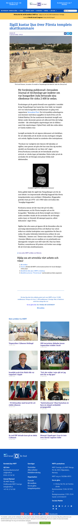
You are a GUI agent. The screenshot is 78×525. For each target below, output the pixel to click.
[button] (65, 33)
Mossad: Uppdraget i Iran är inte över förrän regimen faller (53, 437)
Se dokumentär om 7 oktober (64, 3)
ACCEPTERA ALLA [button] (45, 523)
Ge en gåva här (31, 305)
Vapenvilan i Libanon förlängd (21, 343)
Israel (47, 10)
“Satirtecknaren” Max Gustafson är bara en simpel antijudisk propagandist (54, 405)
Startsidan (31, 467)
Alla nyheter (32, 470)
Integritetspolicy (34, 488)
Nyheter (40, 10)
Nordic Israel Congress (35, 17)
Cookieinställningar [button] (33, 523)
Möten (27, 10)
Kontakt (31, 481)
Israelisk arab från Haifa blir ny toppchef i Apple (21, 373)
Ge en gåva (32, 486)
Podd (22, 10)
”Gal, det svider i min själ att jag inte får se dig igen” (53, 373)
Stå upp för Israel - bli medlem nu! (13, 3)
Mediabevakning (34, 473)
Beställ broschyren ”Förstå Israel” (31, 273)
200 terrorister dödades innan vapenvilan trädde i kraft (52, 344)
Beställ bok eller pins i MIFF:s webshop (33, 271)
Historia (38, 253)
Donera (23, 267)
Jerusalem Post (33, 112)
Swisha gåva (14, 10)
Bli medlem (4, 10)
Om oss (53, 10)
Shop (33, 10)
